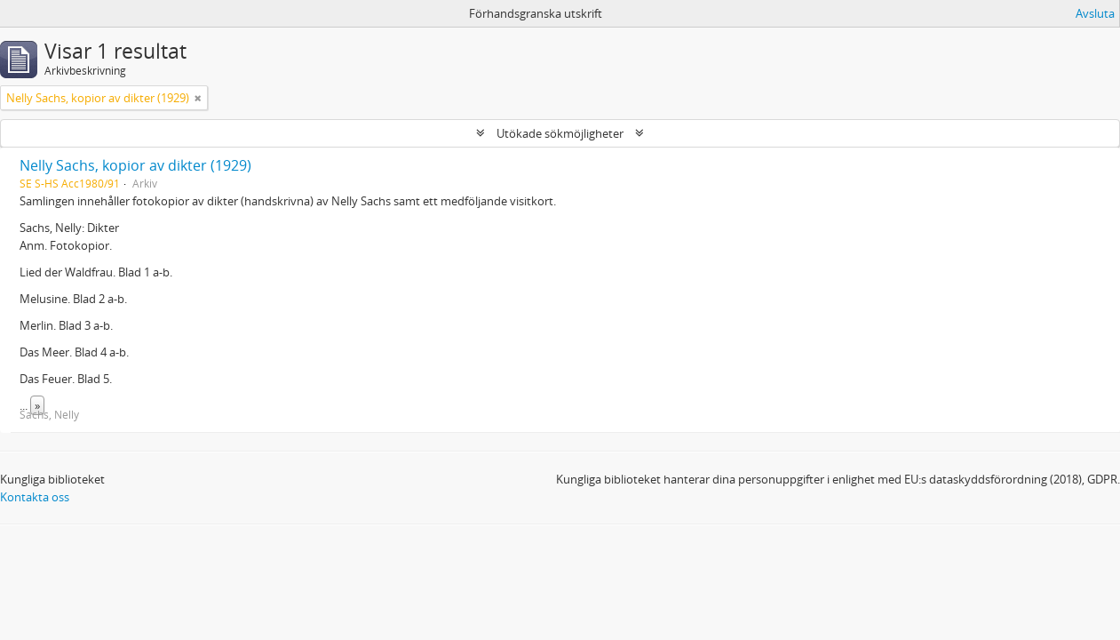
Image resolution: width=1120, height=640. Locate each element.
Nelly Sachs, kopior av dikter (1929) (135, 165)
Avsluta (1095, 13)
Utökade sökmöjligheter (560, 133)
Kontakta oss (34, 497)
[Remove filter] (198, 98)
